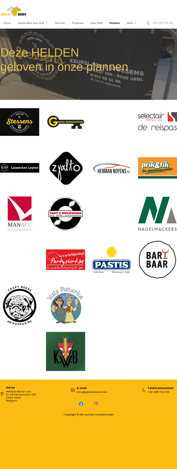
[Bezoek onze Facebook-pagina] (81, 404)
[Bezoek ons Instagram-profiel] (96, 404)
